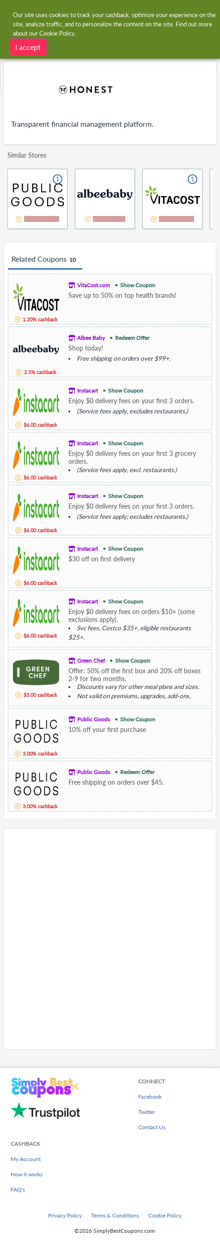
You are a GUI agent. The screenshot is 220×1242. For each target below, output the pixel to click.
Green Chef (91, 660)
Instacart (87, 390)
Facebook (150, 1096)
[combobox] (119, 13)
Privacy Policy (65, 1215)
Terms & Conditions (115, 1215)
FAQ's (18, 1189)
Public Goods (93, 719)
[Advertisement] (110, 939)
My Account (26, 1159)
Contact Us (151, 1127)
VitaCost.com (93, 285)
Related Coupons (45, 259)
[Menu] (12, 13)
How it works (27, 1174)
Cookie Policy (165, 1215)
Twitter (146, 1111)
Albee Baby (91, 337)
